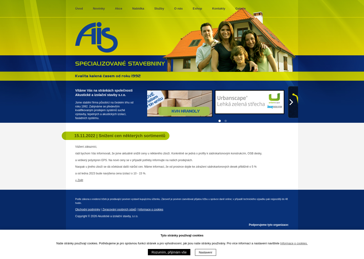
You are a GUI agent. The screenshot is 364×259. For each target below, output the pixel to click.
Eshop (197, 8)
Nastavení (205, 252)
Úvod (79, 8)
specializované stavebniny (120, 63)
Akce (118, 8)
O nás (178, 8)
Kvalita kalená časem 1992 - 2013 (108, 75)
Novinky (99, 8)
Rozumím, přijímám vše (169, 252)
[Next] (291, 102)
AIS (96, 37)
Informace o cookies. (294, 243)
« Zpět (79, 180)
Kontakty (218, 8)
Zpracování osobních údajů (119, 209)
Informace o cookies (150, 209)
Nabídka (138, 8)
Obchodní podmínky (87, 209)
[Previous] (155, 102)
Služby (159, 8)
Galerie (240, 8)
